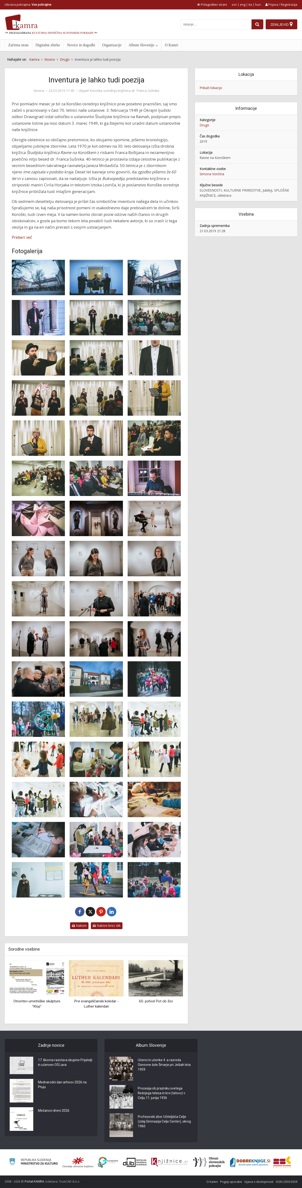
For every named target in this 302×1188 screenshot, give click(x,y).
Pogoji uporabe (231, 1181)
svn (234, 4)
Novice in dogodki (81, 45)
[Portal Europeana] (108, 1162)
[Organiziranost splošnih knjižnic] (78, 1162)
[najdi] (257, 24)
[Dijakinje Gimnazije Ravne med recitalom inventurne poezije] (38, 398)
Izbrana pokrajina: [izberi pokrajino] (28, 4)
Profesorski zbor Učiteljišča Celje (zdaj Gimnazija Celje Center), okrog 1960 (164, 1121)
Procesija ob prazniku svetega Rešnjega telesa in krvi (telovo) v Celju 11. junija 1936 (161, 1093)
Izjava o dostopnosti (258, 1181)
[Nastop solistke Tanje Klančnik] (96, 358)
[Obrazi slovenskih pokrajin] (209, 1162)
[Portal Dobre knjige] (250, 1162)
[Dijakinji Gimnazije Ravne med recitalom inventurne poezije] (96, 398)
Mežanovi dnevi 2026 (53, 1111)
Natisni (79, 925)
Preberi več (22, 237)
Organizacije (111, 45)
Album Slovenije (141, 45)
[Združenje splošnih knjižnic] (282, 1162)
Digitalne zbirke (48, 45)
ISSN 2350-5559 (286, 1181)
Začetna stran (18, 45)
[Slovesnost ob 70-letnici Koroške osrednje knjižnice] (38, 277)
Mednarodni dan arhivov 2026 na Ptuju (62, 1085)
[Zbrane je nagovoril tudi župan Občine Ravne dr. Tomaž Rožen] (96, 438)
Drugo (204, 125)
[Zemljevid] (281, 24)
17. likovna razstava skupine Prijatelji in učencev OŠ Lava (65, 1062)
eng (242, 4)
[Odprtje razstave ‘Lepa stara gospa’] (96, 518)
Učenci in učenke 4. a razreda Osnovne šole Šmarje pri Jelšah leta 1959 (164, 1065)
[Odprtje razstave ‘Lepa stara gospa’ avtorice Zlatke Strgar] (154, 518)
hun (258, 4)
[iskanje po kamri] (216, 24)
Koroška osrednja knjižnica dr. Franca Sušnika (124, 91)
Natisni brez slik (107, 925)
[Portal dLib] (135, 1162)
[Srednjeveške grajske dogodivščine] (96, 679)
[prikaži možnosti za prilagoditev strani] (212, 4)
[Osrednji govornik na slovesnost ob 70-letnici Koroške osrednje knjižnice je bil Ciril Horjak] (38, 358)
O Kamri (171, 45)
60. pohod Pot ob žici (156, 1001)
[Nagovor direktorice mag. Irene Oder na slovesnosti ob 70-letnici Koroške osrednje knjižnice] (154, 398)
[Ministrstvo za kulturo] (33, 1162)
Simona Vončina (212, 174)
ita (250, 4)
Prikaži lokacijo (211, 87)
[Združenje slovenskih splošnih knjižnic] (169, 1162)
